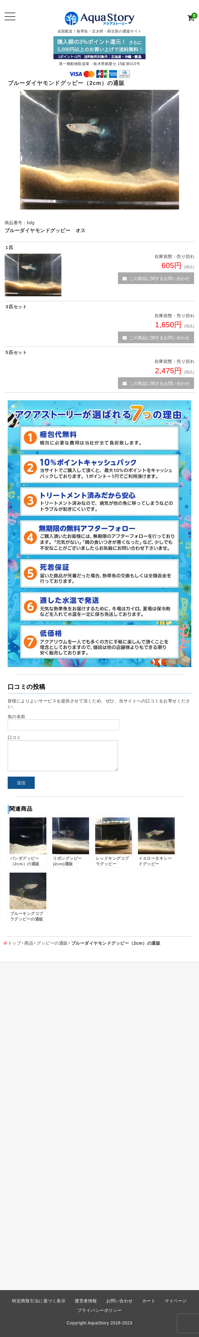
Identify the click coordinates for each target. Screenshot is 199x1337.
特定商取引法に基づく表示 (38, 1300)
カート (149, 1300)
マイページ (176, 1300)
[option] (99, 149)
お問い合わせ (119, 1300)
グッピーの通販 (52, 943)
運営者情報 (86, 1300)
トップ (14, 943)
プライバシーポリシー (99, 1310)
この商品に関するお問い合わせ (156, 278)
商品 (28, 943)
